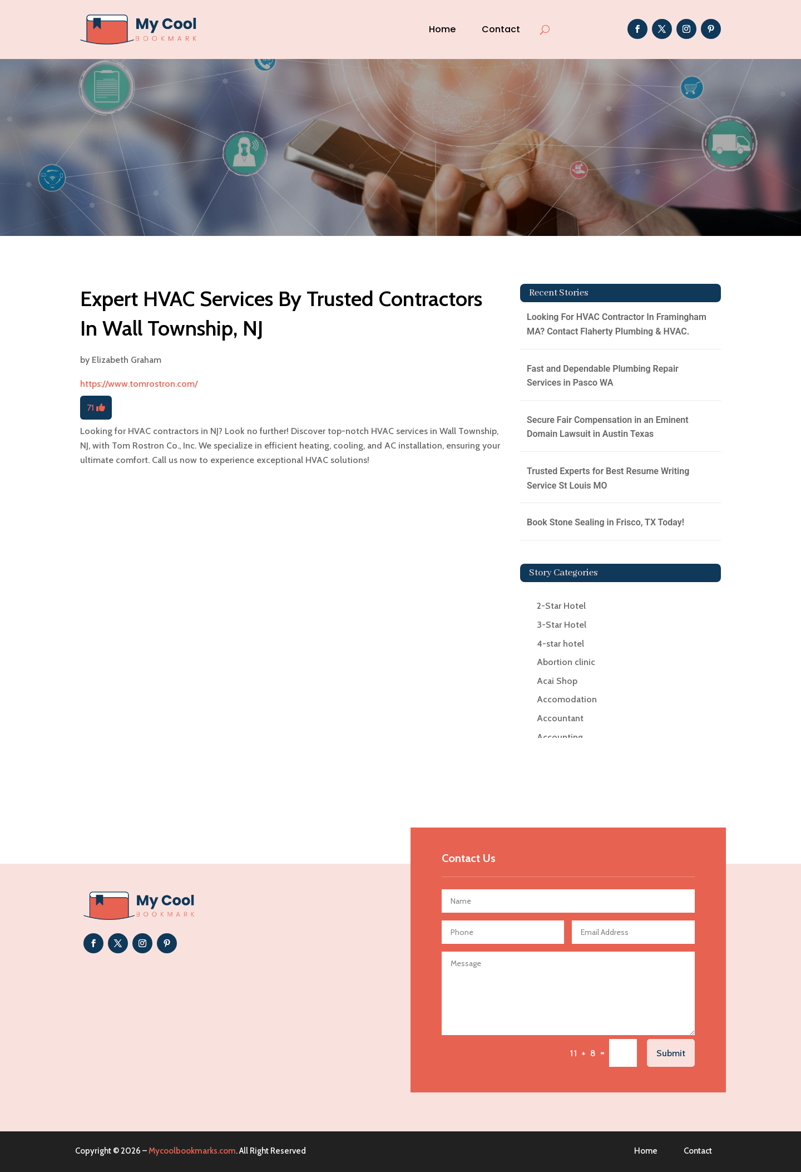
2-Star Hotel (561, 605)
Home (442, 29)
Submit (670, 1053)
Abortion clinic (566, 662)
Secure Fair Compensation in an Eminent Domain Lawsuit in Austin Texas (608, 427)
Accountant (560, 718)
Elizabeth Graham (126, 359)
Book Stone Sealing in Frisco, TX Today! (605, 522)
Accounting (560, 737)
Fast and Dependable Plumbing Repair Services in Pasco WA (603, 375)
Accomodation (567, 699)
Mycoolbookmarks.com (192, 1151)
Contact (501, 29)
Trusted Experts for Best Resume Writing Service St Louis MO (608, 478)
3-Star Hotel (561, 624)
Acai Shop (557, 681)
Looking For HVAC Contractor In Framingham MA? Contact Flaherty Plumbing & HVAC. (616, 324)
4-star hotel (560, 643)
